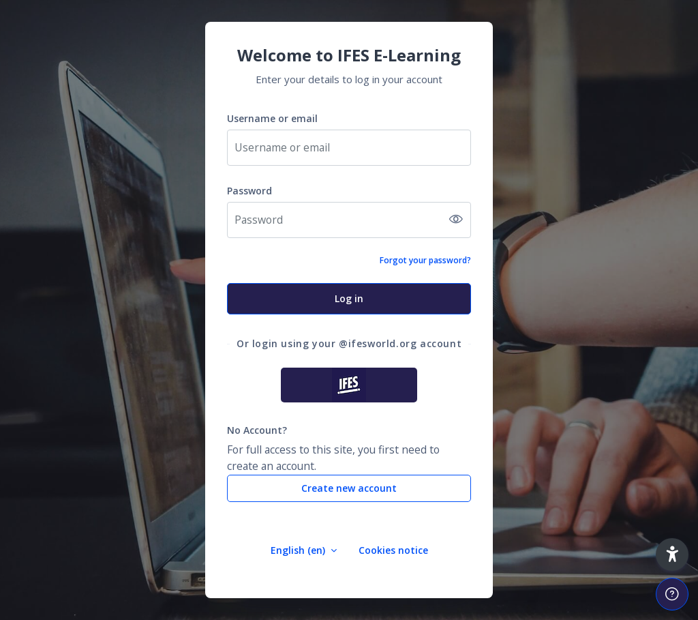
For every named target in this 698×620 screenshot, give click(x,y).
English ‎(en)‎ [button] (299, 550)
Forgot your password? (425, 260)
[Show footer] (672, 594)
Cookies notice (393, 550)
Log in (349, 298)
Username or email (272, 118)
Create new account (349, 488)
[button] (672, 554)
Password (249, 190)
